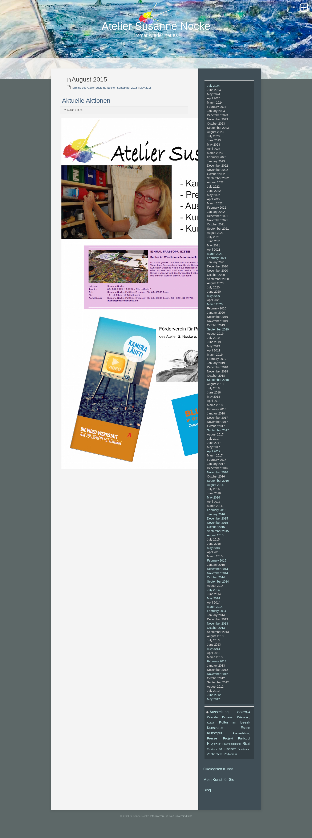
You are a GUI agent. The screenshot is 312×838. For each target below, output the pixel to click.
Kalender (212, 722)
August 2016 (215, 490)
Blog (207, 795)
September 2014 (218, 586)
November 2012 (217, 679)
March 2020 (215, 309)
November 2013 (217, 628)
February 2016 (216, 515)
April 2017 (213, 456)
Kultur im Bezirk (234, 727)
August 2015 (215, 540)
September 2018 (218, 385)
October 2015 (216, 532)
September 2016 (218, 485)
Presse (212, 743)
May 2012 (213, 704)
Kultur (210, 727)
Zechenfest (214, 759)
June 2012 (214, 700)
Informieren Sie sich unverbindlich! (171, 821)
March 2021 (215, 258)
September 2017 (218, 435)
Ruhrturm (212, 754)
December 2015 (217, 523)
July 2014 (213, 595)
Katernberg (243, 722)
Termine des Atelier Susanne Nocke (93, 92)
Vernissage (244, 754)
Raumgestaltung (231, 748)
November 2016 (217, 477)
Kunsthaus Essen (228, 733)
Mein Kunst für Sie (218, 785)
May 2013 (213, 653)
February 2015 (216, 565)
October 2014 (216, 582)
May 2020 (213, 301)
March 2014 (215, 611)
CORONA (243, 717)
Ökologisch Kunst (218, 774)
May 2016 (213, 502)
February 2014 (216, 616)
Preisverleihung (241, 738)
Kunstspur (214, 738)
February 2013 (216, 666)
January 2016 (216, 519)
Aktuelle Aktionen (86, 105)
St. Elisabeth (227, 754)
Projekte (213, 748)
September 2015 (127, 92)
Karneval (227, 722)
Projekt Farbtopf (236, 743)
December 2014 (217, 574)
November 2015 (217, 527)
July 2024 (213, 90)
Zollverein (230, 759)
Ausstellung (219, 717)
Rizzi (246, 749)
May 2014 (213, 603)
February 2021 (216, 263)
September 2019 (218, 334)
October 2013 (216, 632)
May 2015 (145, 92)
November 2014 (217, 578)
